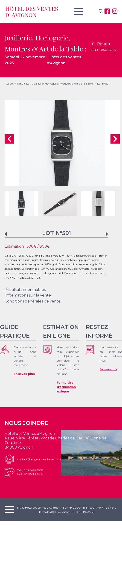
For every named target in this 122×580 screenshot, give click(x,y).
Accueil (9, 83)
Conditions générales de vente (33, 301)
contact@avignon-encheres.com (39, 459)
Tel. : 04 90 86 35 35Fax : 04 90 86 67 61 (30, 472)
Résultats (23, 83)
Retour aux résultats (103, 47)
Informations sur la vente (28, 295)
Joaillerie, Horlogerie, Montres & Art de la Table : (63, 83)
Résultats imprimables (25, 289)
